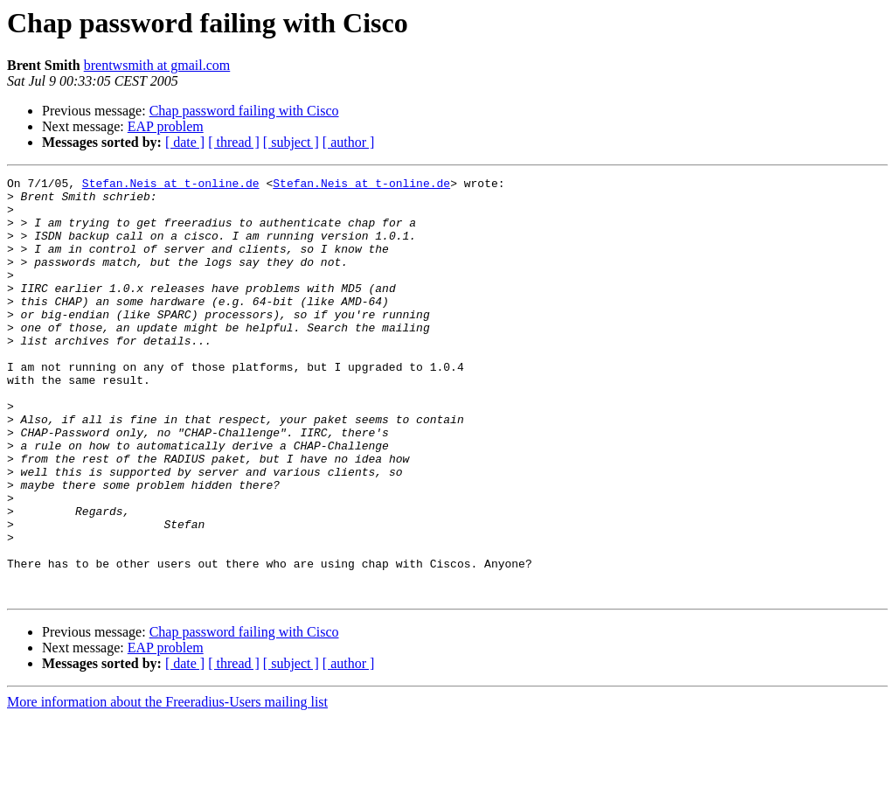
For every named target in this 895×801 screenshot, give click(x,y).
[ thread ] (234, 142)
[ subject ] (291, 142)
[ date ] (185, 142)
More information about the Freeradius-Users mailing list (167, 785)
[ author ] (349, 142)
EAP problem (166, 126)
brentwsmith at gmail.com (157, 65)
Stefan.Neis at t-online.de (171, 185)
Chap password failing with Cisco (244, 110)
